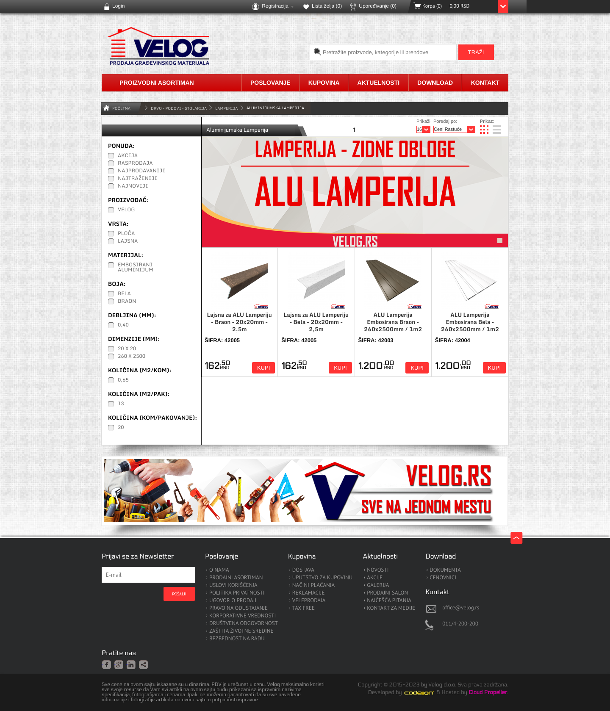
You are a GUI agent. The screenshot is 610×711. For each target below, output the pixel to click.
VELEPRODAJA (309, 601)
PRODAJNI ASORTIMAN (236, 578)
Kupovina (324, 82)
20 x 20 (127, 348)
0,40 (123, 325)
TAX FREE (303, 608)
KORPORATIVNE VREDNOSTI (242, 616)
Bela (124, 293)
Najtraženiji (137, 178)
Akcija (128, 155)
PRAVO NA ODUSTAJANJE (238, 608)
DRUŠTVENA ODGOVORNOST (243, 623)
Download (435, 82)
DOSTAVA (303, 570)
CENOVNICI (443, 578)
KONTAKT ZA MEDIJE (391, 608)
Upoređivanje (377, 6)
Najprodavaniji (141, 171)
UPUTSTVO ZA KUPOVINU (322, 578)
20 (121, 427)
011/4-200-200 (460, 623)
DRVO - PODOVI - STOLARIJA (179, 108)
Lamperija (226, 108)
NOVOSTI (377, 570)
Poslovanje (270, 82)
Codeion (425, 693)
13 (121, 404)
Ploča (126, 233)
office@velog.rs (460, 607)
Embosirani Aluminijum (135, 268)
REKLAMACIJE (308, 593)
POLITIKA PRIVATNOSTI (237, 593)
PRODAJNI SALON (387, 593)
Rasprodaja (135, 163)
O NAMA (219, 570)
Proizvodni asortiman (156, 82)
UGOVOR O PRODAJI (232, 601)
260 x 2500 (131, 356)
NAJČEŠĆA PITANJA (389, 601)
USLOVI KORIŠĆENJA (233, 585)
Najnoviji (133, 186)
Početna (121, 108)
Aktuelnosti (379, 82)
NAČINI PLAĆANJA (313, 585)
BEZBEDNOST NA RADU (237, 639)
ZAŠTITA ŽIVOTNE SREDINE (241, 631)
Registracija (275, 6)
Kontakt (485, 82)
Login (118, 6)
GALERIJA (378, 585)
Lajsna (128, 241)
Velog (126, 210)
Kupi (263, 368)
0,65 (123, 380)
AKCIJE (375, 578)
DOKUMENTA (445, 570)
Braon (127, 301)
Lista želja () (327, 6)
